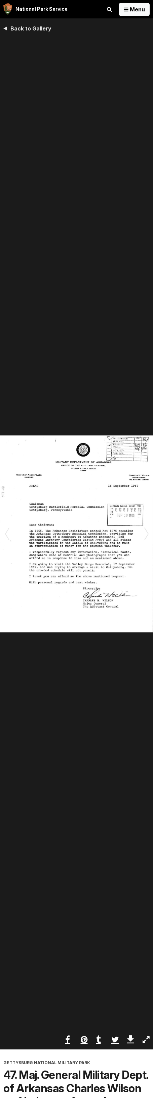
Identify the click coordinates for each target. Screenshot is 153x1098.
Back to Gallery (30, 28)
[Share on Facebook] (68, 1039)
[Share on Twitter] (115, 1039)
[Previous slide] (7, 534)
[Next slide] (146, 534)
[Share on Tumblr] (99, 1039)
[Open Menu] (134, 9)
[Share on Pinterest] (84, 1039)
